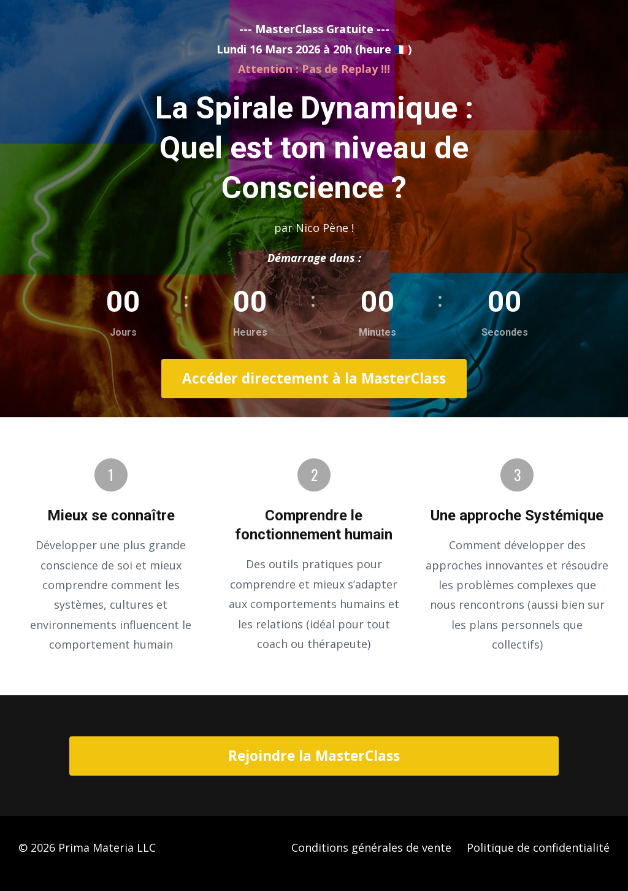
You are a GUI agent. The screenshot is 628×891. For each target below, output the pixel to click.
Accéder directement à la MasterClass (314, 378)
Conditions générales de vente (371, 847)
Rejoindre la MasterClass (314, 755)
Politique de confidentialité (538, 847)
